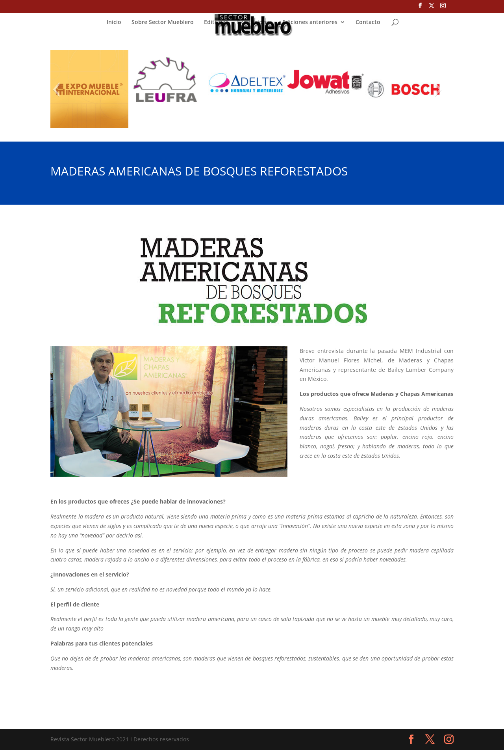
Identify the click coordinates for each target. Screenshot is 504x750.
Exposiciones (254, 22)
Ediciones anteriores (309, 22)
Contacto (368, 22)
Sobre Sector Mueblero (163, 22)
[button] (56, 89)
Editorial (215, 22)
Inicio (114, 22)
